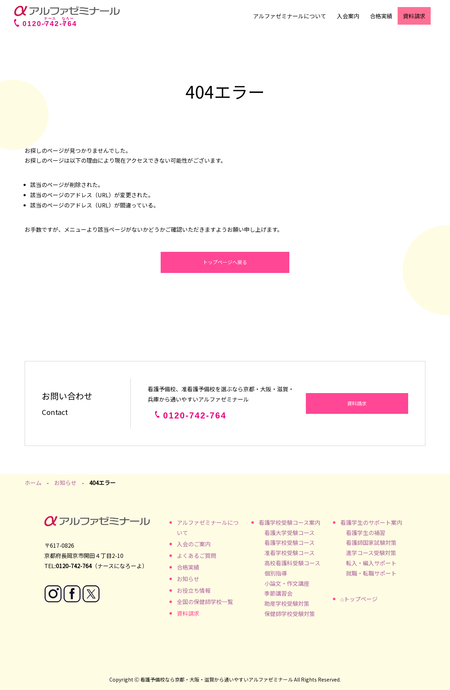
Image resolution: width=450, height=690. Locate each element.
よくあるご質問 (196, 555)
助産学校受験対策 (286, 603)
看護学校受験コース (289, 542)
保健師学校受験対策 (289, 613)
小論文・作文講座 (286, 583)
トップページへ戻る (225, 262)
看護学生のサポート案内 (371, 522)
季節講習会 (278, 593)
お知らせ (65, 482)
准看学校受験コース (289, 552)
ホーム (33, 482)
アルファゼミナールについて (289, 16)
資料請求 (414, 16)
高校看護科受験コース (292, 563)
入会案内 (348, 16)
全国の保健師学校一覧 (205, 601)
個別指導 (275, 573)
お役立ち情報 (194, 590)
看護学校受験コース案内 (289, 522)
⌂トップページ (359, 599)
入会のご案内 (194, 544)
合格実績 (381, 16)
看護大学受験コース (289, 532)
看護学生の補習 (365, 532)
